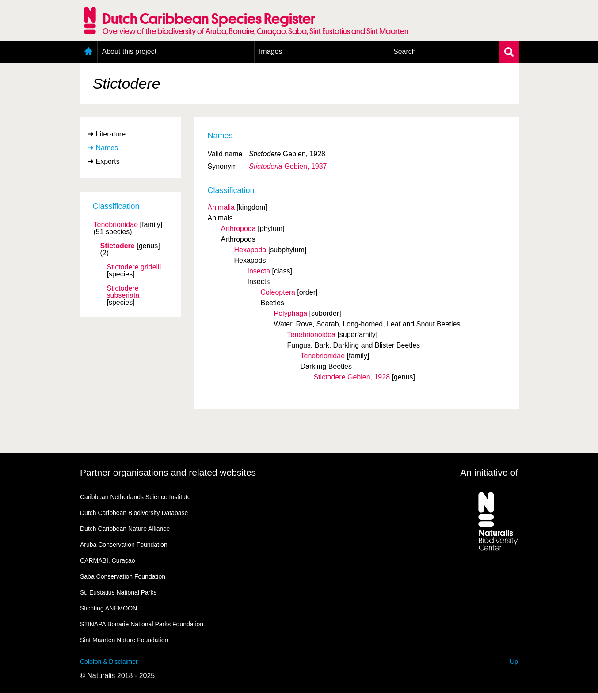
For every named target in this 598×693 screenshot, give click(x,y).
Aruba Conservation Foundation (124, 544)
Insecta (259, 271)
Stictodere (117, 246)
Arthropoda (238, 228)
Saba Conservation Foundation (122, 576)
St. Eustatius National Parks (118, 592)
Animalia (221, 207)
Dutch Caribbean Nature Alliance (125, 528)
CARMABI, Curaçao (107, 560)
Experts (108, 161)
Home (88, 52)
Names (107, 147)
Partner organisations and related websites (168, 472)
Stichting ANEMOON (108, 608)
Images (270, 51)
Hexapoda (250, 250)
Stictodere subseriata (123, 292)
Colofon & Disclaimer (109, 661)
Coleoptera (278, 292)
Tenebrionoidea (311, 334)
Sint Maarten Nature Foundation (124, 640)
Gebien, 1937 (288, 166)
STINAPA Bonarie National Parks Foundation (141, 624)
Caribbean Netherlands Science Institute (135, 496)
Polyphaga (291, 313)
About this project (129, 51)
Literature (111, 134)
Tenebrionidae (116, 224)
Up (514, 661)
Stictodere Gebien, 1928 (352, 377)
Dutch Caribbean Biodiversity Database (134, 512)
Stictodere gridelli (134, 267)
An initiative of (489, 472)
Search (404, 51)
